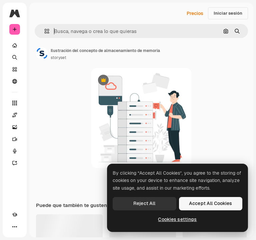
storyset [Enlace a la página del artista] (58, 57)
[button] (44, 31)
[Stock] (14, 69)
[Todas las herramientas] (14, 103)
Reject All (144, 203)
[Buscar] (14, 57)
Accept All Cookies (210, 203)
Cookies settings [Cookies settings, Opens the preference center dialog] (177, 219)
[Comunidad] (14, 81)
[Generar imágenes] (14, 127)
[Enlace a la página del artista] (42, 53)
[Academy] (14, 214)
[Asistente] (14, 163)
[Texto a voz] (14, 151)
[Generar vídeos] (14, 139)
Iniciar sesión (228, 13)
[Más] (14, 226)
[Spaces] (14, 115)
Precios (195, 13)
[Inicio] (14, 45)
